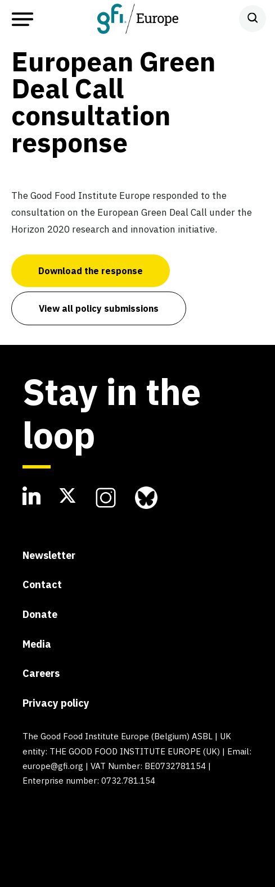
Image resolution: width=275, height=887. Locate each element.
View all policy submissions (99, 308)
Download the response (90, 270)
